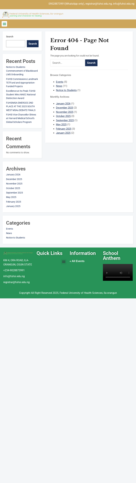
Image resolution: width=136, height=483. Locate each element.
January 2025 (63, 132)
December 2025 (64, 107)
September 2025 (65, 120)
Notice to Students (66, 90)
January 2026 (63, 103)
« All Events (77, 261)
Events (59, 81)
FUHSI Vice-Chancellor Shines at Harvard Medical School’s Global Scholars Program (21, 118)
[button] (4, 24)
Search (9, 36)
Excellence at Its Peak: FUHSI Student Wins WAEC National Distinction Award (21, 95)
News (59, 85)
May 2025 (61, 124)
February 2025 (63, 128)
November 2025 (64, 111)
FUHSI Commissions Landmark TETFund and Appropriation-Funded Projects (22, 83)
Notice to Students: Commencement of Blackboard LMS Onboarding (22, 71)
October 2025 (63, 116)
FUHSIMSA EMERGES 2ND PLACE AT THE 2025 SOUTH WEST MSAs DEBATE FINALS (20, 106)
